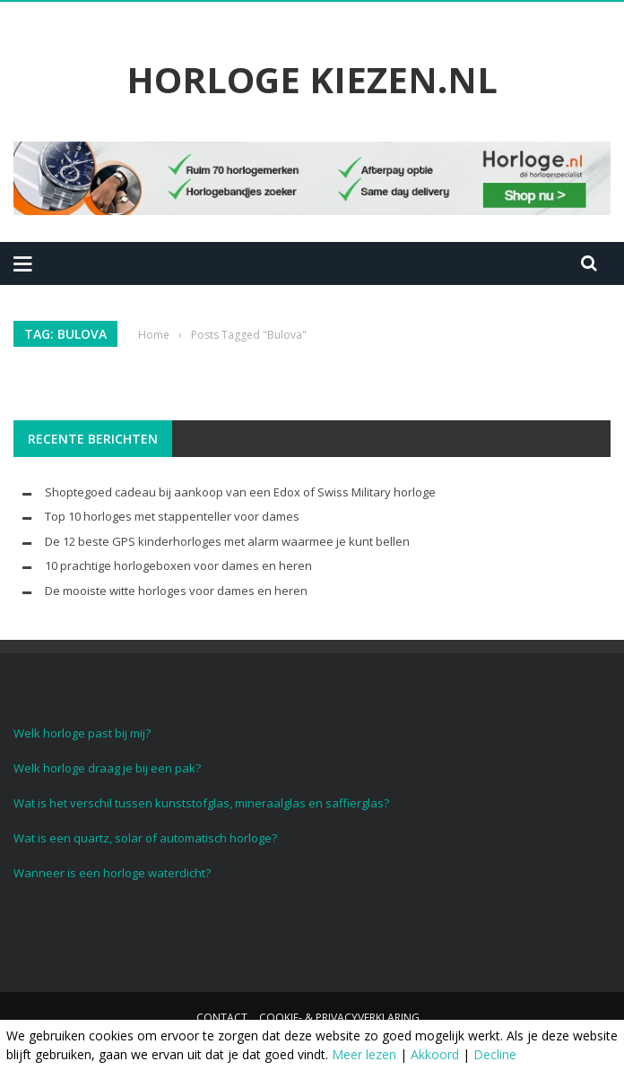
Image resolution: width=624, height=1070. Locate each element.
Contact (221, 1017)
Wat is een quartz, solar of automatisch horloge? (145, 838)
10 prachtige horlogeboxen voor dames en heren (178, 565)
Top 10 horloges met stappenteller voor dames (172, 516)
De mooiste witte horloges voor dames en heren (176, 590)
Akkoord (435, 1054)
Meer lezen (364, 1054)
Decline (494, 1054)
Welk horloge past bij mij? (82, 733)
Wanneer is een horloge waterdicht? (112, 873)
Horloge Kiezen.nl (312, 80)
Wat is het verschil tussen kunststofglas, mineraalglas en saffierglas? (201, 803)
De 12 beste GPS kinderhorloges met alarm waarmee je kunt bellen (227, 541)
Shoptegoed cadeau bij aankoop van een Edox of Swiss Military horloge (240, 492)
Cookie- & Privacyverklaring (339, 1017)
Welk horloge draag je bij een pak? (107, 768)
